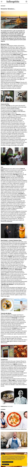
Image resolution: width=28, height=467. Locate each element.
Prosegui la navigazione (8, 462)
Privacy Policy (5, 464)
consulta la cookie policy (11, 458)
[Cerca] (26, 1)
